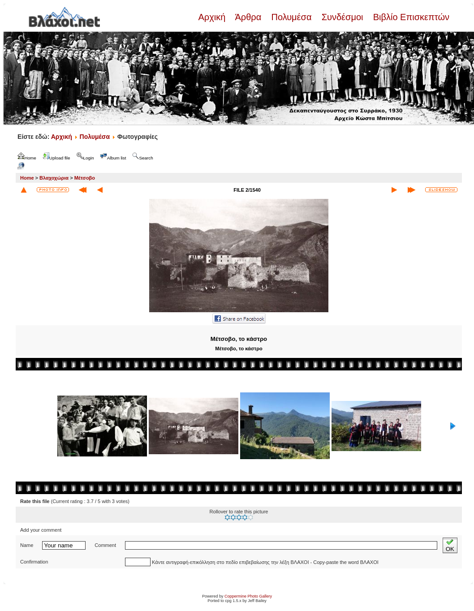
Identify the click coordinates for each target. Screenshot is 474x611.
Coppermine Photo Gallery (248, 596)
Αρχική (213, 17)
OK (450, 545)
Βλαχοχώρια (54, 178)
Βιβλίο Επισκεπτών (410, 17)
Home (27, 178)
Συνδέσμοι (342, 17)
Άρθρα (248, 17)
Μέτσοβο (84, 178)
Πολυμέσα (291, 17)
